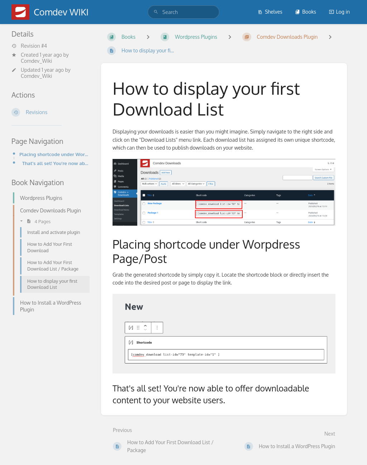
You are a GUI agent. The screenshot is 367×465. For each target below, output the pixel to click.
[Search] (155, 12)
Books (305, 12)
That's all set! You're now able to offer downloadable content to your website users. (56, 163)
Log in (339, 12)
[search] (183, 12)
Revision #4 (29, 46)
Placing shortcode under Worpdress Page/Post (54, 154)
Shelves (270, 12)
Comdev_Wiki (36, 61)
